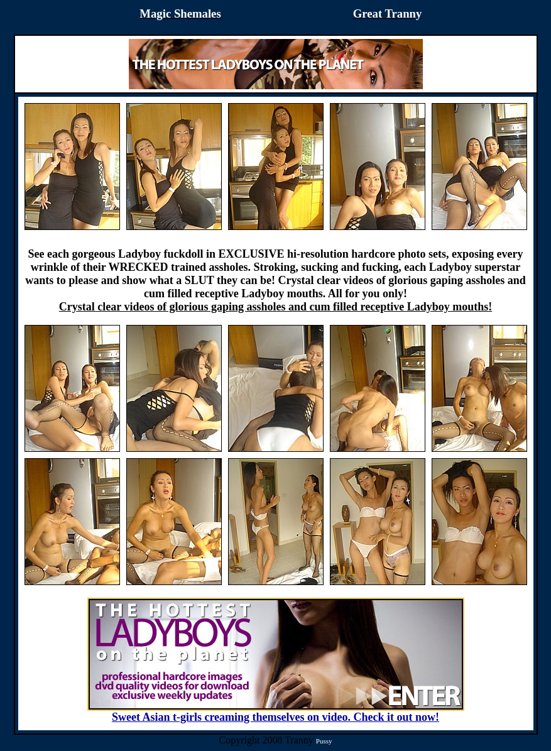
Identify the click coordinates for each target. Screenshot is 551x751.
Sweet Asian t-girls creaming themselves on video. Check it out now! (275, 712)
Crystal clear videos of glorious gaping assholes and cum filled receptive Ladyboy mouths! (275, 306)
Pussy (324, 741)
